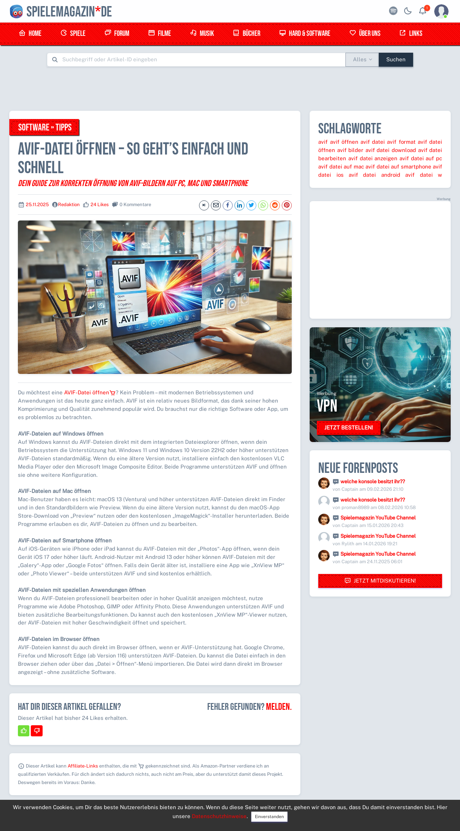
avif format (401, 142)
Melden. (279, 707)
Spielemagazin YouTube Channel (378, 518)
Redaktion (69, 204)
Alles (360, 59)
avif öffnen (344, 142)
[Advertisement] (230, 88)
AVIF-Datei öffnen (90, 392)
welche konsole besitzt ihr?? (372, 481)
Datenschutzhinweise (219, 816)
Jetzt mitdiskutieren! (380, 581)
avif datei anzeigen (372, 158)
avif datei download (390, 150)
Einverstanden (269, 816)
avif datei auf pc (421, 158)
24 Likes (100, 204)
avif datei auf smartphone (398, 166)
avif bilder (350, 150)
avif (323, 142)
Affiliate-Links (83, 766)
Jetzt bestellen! (348, 427)
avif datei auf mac (341, 166)
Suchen (396, 59)
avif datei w (423, 175)
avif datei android (374, 175)
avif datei (372, 142)
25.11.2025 (37, 204)
